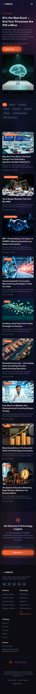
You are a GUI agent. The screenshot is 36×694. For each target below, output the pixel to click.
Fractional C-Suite (8, 598)
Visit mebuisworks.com (27, 613)
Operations (22, 104)
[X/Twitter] (9, 584)
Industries (5, 630)
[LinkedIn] (4, 584)
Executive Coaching (8, 608)
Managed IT (23, 601)
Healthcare (27, 109)
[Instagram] (24, 584)
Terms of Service (23, 680)
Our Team (5, 626)
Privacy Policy (11, 680)
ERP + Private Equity (10, 117)
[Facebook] (14, 584)
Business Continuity (8, 605)
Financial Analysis (8, 601)
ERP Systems (24, 598)
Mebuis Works (18, 683)
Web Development (25, 608)
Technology (16, 109)
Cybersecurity (24, 605)
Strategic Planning (8, 594)
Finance (6, 109)
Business (12, 104)
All (4, 104)
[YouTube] (19, 584)
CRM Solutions (24, 594)
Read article (11, 49)
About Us (5, 623)
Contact (4, 637)
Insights (4, 633)
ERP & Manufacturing (20, 113)
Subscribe (18, 553)
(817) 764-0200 (7, 646)
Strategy (6, 113)
